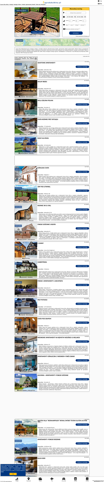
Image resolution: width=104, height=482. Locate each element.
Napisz (102, 481)
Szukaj (76, 33)
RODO (2, 471)
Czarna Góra (18, 64)
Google (23, 465)
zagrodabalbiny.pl (52, 3)
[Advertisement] (52, 405)
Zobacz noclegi (82, 67)
